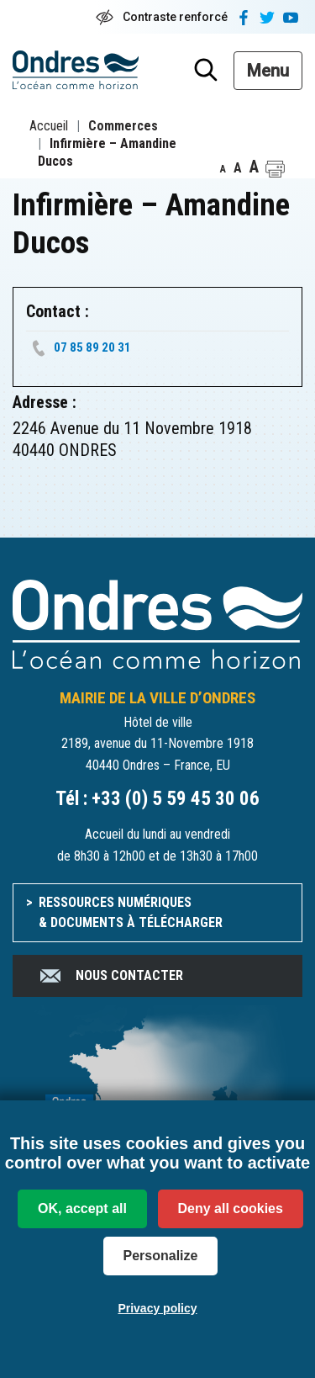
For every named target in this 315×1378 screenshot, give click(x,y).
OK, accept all (82, 1208)
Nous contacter (110, 975)
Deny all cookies (230, 1208)
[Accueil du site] (157, 623)
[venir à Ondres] (157, 1097)
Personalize (160, 1255)
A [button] (223, 169)
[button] (275, 169)
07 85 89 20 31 (92, 347)
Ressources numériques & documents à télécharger (131, 912)
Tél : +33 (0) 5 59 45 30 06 (157, 798)
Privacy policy (157, 1308)
